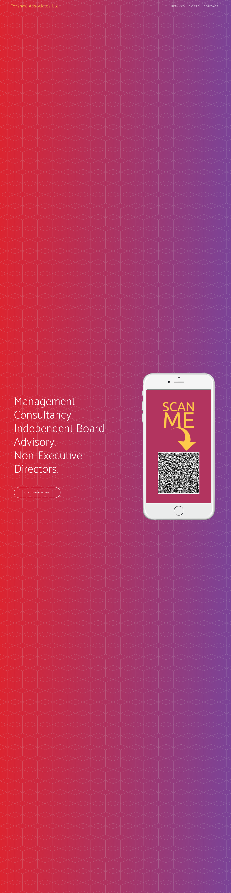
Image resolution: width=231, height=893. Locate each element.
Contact (211, 6)
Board (194, 6)
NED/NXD (178, 6)
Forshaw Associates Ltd (35, 6)
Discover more (37, 492)
